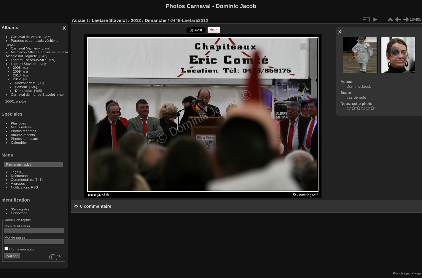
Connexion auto (19, 249)
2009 (17, 71)
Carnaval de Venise (26, 37)
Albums (9, 27)
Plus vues (18, 123)
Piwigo (416, 273)
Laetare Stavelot (23, 63)
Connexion (19, 213)
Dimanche (23, 90)
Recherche (19, 176)
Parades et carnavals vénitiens (34, 40)
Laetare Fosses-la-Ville (29, 60)
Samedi (21, 87)
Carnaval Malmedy (25, 48)
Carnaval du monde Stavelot (33, 94)
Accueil (80, 20)
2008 (17, 67)
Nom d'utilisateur (17, 226)
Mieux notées (21, 127)
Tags (14, 172)
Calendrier (19, 142)
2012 (17, 79)
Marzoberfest (25, 83)
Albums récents (23, 135)
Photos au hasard (24, 138)
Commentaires (22, 179)
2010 (17, 75)
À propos (18, 183)
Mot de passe (15, 237)
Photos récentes (23, 131)
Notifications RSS (24, 187)
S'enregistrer (21, 209)
